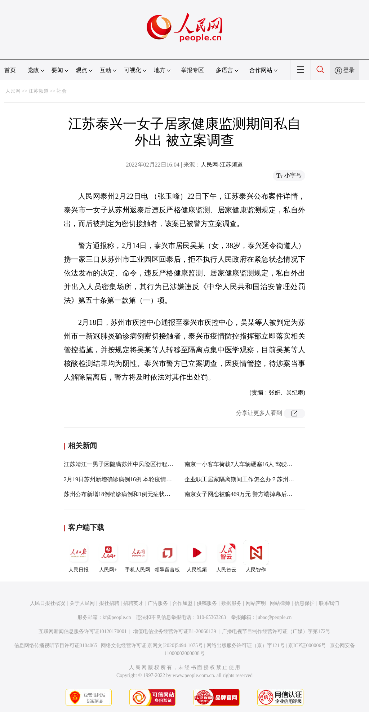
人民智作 (255, 556)
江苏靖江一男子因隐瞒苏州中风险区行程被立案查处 (130, 464)
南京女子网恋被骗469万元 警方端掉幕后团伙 (241, 494)
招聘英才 (133, 603)
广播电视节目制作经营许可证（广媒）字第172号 (276, 631)
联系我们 (329, 603)
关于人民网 (82, 603)
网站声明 (256, 603)
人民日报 (78, 556)
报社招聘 (109, 603)
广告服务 (158, 603)
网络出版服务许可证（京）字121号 (245, 645)
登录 (349, 70)
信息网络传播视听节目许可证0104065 (55, 645)
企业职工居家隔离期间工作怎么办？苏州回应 (242, 479)
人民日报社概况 (47, 603)
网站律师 (280, 603)
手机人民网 (137, 556)
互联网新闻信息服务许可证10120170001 (83, 631)
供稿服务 (207, 603)
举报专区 (192, 70)
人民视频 (196, 556)
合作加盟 (182, 603)
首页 (10, 70)
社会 (62, 91)
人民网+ (108, 556)
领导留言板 (167, 556)
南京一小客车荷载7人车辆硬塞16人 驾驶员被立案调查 (252, 464)
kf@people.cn (117, 617)
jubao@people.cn (274, 617)
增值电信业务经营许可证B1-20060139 (174, 631)
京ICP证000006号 (307, 645)
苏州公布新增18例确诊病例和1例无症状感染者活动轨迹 (134, 494)
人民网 (13, 91)
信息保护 (304, 603)
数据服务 (231, 603)
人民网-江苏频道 (222, 165)
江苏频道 (38, 91)
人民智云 (226, 556)
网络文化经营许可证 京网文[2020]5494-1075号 (152, 645)
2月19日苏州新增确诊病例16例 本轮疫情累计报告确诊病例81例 (144, 479)
